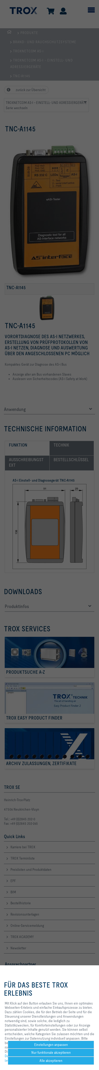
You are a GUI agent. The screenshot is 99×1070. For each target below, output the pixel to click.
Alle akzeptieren (50, 1060)
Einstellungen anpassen (51, 1045)
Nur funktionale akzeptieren (51, 1052)
